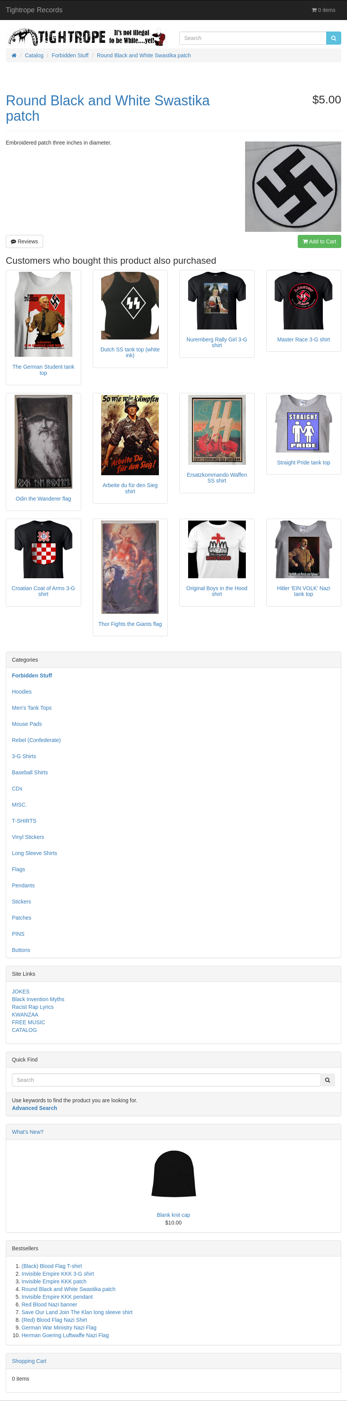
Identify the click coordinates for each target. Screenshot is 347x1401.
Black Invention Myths (38, 999)
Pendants (23, 885)
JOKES (21, 991)
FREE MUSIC (28, 1022)
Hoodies (22, 692)
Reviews (24, 241)
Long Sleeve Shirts (34, 853)
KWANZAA (25, 1015)
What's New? (27, 1132)
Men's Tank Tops (32, 708)
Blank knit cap (173, 1215)
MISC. (19, 805)
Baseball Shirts (30, 772)
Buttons (21, 950)
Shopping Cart (29, 1361)
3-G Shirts (24, 756)
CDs (17, 788)
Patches (22, 918)
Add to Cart (319, 241)
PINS (18, 934)
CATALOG (24, 1030)
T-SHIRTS (24, 821)
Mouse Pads (27, 724)
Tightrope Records (34, 10)
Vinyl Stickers (28, 837)
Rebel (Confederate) (36, 740)
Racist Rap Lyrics (32, 1007)
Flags (18, 869)
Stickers (21, 902)
